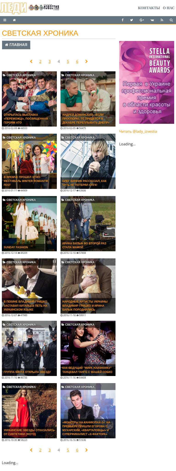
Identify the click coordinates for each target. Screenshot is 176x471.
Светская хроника (19, 75)
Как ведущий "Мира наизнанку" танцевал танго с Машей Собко (87, 369)
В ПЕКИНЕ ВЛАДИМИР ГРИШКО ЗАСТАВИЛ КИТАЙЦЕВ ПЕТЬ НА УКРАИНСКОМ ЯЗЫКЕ (25, 305)
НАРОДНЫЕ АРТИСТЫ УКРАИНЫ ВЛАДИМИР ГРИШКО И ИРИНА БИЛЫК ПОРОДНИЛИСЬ (84, 305)
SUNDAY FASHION (16, 247)
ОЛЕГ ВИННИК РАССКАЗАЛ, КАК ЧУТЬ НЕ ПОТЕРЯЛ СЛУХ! (84, 183)
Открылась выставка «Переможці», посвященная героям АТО (26, 118)
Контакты (149, 8)
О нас (169, 8)
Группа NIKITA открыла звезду (27, 372)
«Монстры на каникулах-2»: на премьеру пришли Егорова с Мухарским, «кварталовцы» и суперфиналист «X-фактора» (86, 428)
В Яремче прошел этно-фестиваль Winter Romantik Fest (26, 181)
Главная (16, 45)
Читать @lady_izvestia (138, 131)
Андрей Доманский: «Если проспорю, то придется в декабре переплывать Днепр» (86, 118)
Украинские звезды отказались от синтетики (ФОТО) (29, 432)
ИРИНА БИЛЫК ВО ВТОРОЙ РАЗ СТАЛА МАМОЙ (84, 245)
